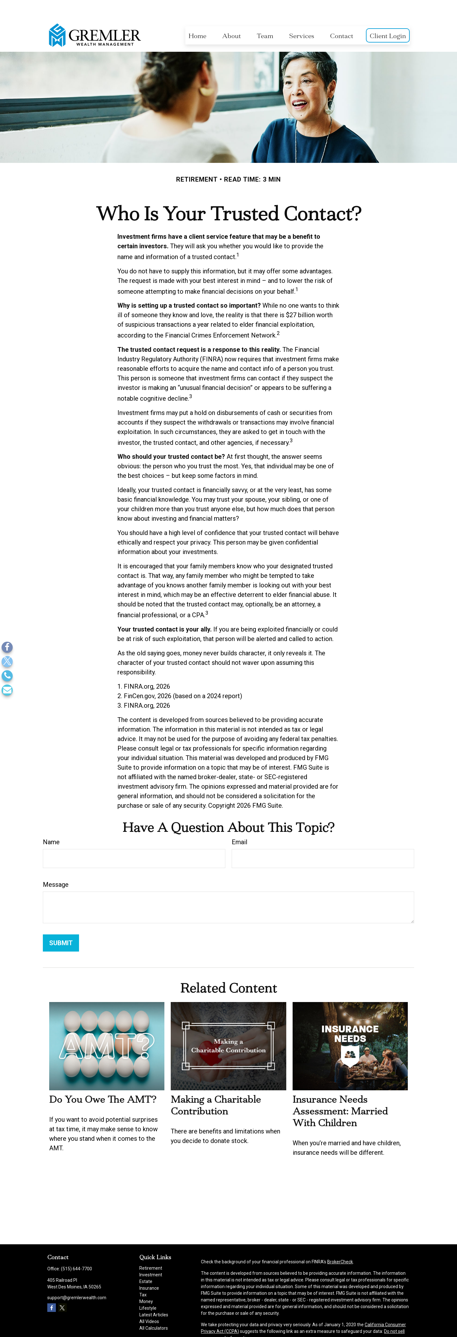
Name (51, 823)
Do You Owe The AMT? (102, 1080)
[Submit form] (61, 924)
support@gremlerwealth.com (76, 1278)
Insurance (149, 1269)
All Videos (149, 1302)
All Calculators (153, 1309)
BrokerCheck (340, 1242)
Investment (150, 1255)
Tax (143, 1275)
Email (239, 823)
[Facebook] (7, 647)
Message (56, 865)
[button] (197, 16)
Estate (145, 1262)
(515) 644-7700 (76, 1249)
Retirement (150, 1249)
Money (146, 1282)
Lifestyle (147, 1289)
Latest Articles (153, 1295)
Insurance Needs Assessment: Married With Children (340, 1092)
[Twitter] (7, 661)
